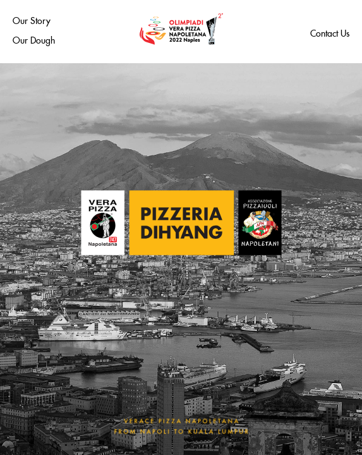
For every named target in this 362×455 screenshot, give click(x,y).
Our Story (32, 18)
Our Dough (34, 38)
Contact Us (329, 31)
